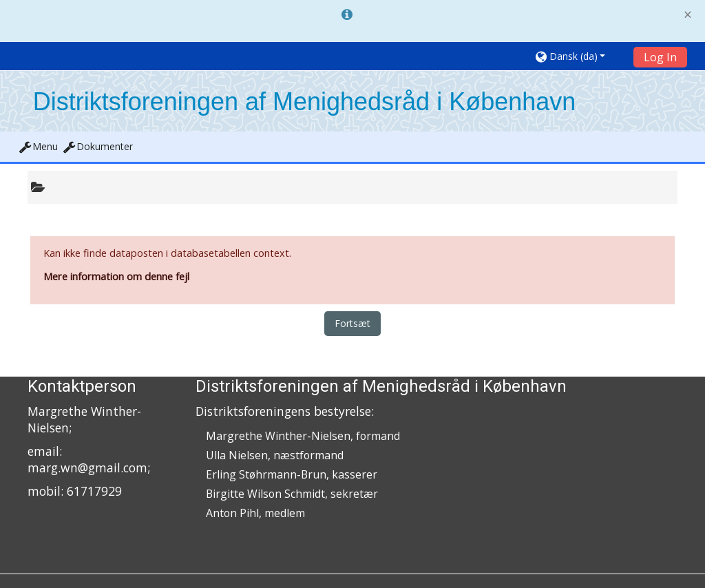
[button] (580, 56)
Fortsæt (352, 323)
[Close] (688, 15)
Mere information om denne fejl (116, 276)
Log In (660, 57)
